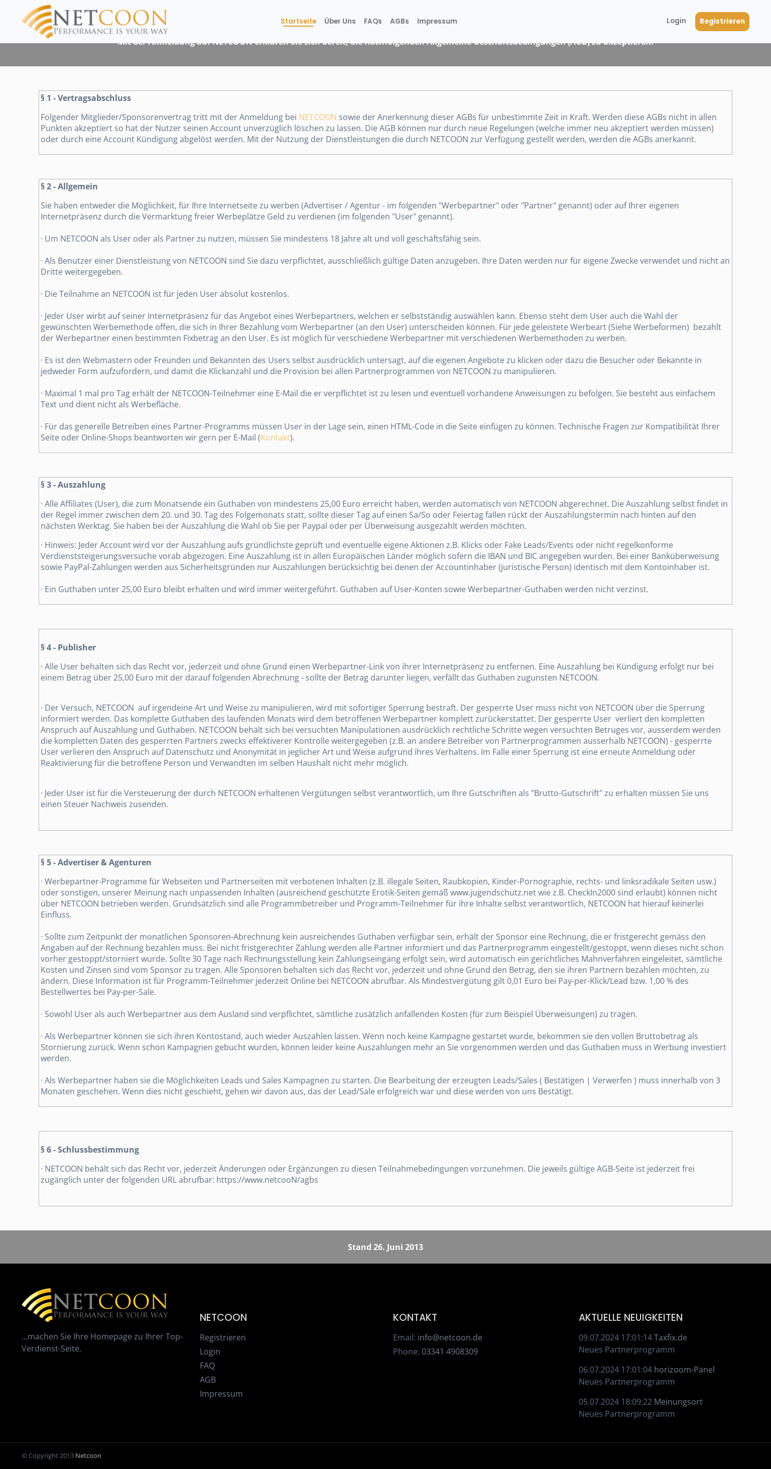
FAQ (207, 1365)
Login (676, 21)
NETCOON (318, 117)
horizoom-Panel (684, 1369)
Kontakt (275, 437)
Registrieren (722, 21)
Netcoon (88, 1455)
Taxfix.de (670, 1337)
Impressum (435, 21)
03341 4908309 (450, 1351)
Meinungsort (678, 1401)
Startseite (298, 21)
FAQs (373, 21)
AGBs (399, 21)
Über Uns (340, 21)
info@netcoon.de (450, 1337)
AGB (208, 1379)
